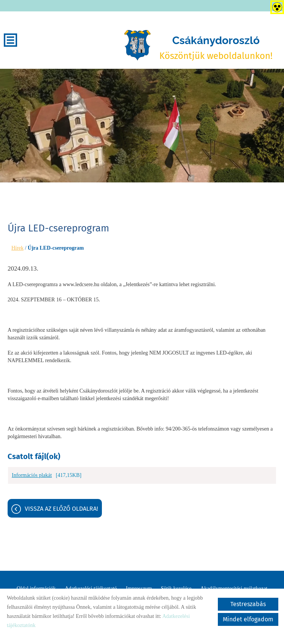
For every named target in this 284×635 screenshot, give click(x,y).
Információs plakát (32, 475)
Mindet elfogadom (248, 619)
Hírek (17, 248)
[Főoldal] (137, 45)
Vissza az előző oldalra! (61, 508)
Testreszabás (248, 604)
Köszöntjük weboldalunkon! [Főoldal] (216, 47)
